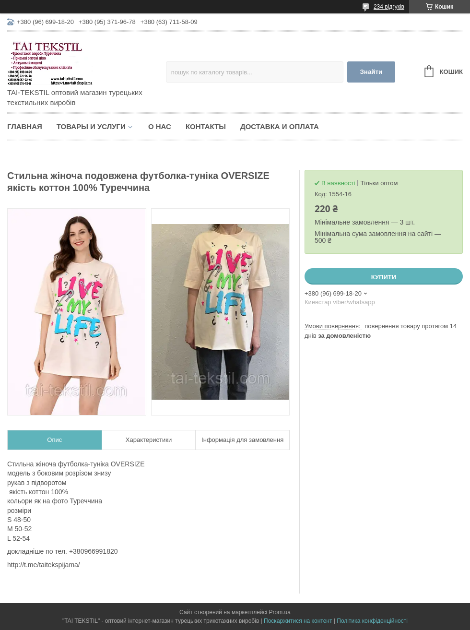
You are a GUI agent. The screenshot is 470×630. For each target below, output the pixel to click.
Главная (24, 126)
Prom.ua (280, 612)
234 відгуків (389, 6)
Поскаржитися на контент (298, 621)
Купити (383, 277)
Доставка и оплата (279, 126)
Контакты (206, 126)
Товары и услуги (91, 126)
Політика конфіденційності (372, 621)
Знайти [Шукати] (371, 71)
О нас (159, 126)
